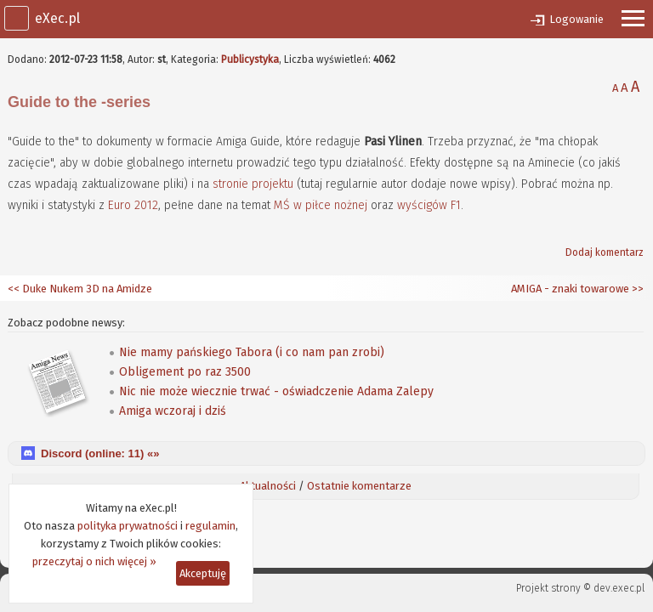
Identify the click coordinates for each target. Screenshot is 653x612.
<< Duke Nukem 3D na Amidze (80, 288)
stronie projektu (253, 184)
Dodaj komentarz (604, 252)
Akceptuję (202, 573)
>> (636, 288)
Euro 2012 (133, 205)
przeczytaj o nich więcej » (94, 561)
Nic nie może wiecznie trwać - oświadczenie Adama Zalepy (276, 391)
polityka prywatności (127, 525)
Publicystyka (250, 59)
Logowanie (576, 19)
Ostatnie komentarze (359, 485)
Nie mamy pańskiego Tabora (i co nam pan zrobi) (251, 352)
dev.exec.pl (618, 588)
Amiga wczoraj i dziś (172, 411)
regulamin (210, 525)
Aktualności (268, 485)
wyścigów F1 (429, 205)
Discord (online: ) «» (100, 453)
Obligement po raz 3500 (185, 372)
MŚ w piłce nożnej (320, 205)
